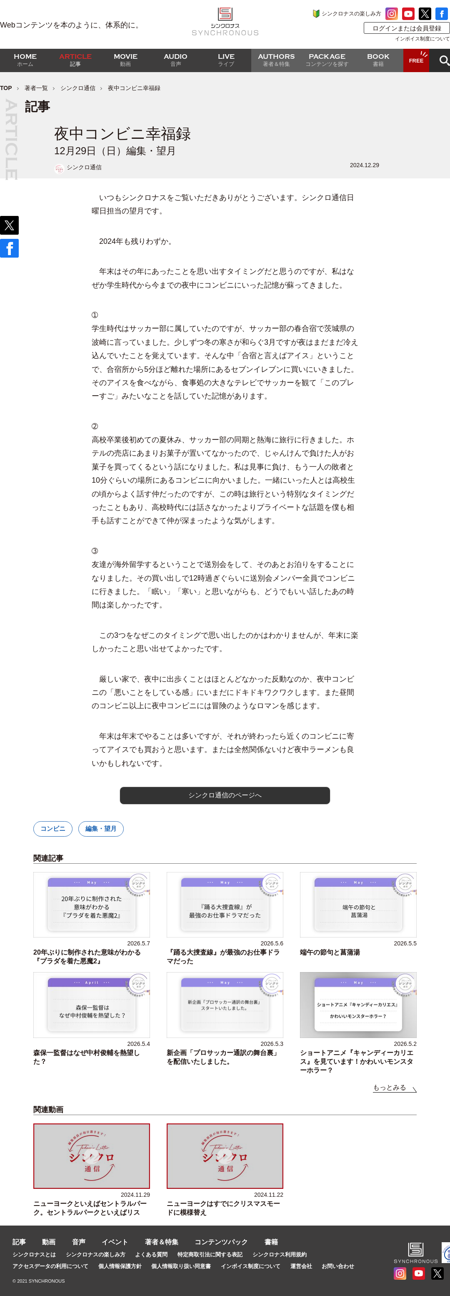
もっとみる (389, 1087)
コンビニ (52, 828)
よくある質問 (151, 1254)
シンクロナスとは (34, 1254)
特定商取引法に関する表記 (210, 1254)
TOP (6, 88)
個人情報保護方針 (120, 1266)
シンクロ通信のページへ (225, 795)
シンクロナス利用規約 (279, 1254)
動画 (48, 1242)
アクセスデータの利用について (50, 1266)
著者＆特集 (161, 1242)
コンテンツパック (221, 1242)
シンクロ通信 (77, 88)
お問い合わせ (338, 1266)
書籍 (271, 1242)
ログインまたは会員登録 (406, 28)
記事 (19, 1242)
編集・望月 (101, 828)
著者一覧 (36, 88)
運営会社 (301, 1266)
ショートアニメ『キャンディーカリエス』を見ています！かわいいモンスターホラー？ (356, 1061)
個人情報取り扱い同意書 (181, 1266)
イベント (115, 1242)
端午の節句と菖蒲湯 (330, 952)
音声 (78, 1242)
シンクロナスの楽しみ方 (351, 13)
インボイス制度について (422, 39)
